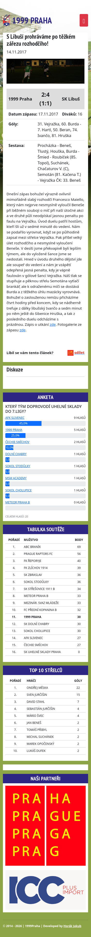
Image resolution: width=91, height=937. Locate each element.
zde (53, 324)
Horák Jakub (73, 926)
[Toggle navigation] (84, 20)
